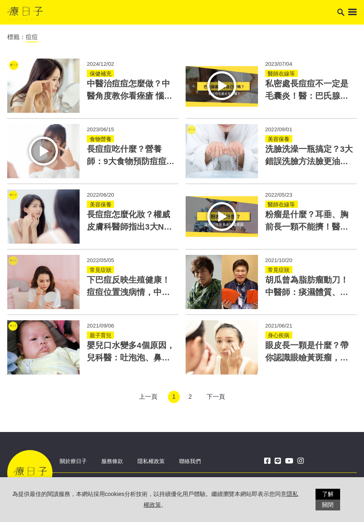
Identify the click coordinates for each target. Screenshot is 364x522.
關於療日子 (73, 461)
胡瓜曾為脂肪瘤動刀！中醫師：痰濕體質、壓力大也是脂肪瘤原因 (306, 292)
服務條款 (112, 461)
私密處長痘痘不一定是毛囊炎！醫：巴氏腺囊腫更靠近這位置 (306, 96)
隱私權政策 (151, 461)
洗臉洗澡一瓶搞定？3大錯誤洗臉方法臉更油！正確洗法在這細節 (309, 161)
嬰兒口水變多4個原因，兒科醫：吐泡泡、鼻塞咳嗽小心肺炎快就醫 (131, 358)
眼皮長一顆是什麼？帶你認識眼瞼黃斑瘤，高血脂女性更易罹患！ (306, 358)
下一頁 (216, 396)
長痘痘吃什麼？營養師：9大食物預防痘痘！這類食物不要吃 (131, 161)
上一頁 (148, 396)
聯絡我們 (190, 461)
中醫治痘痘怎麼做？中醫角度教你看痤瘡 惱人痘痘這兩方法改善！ (129, 96)
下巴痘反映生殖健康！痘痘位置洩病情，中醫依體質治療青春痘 (128, 292)
